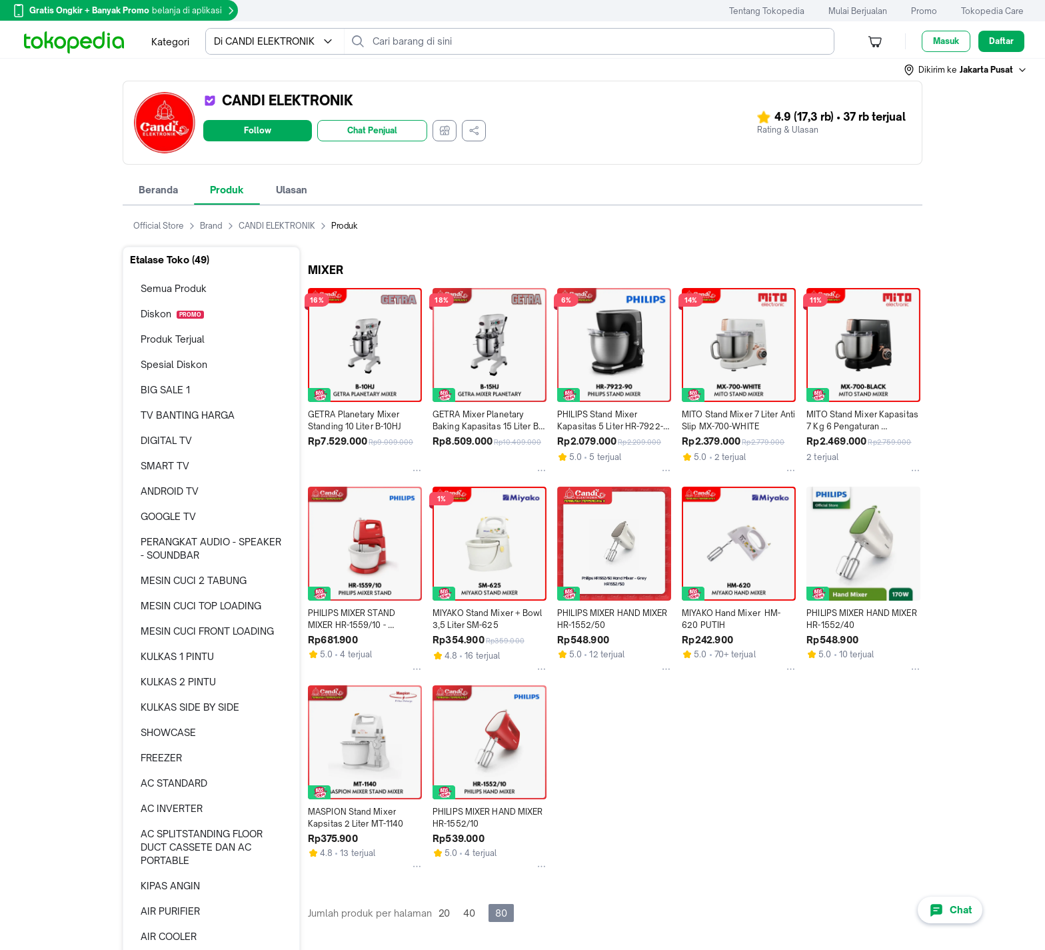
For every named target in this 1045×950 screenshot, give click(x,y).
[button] (965, 70)
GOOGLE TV (168, 516)
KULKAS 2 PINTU (178, 681)
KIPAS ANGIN (170, 885)
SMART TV (165, 465)
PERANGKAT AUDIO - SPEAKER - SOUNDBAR (211, 548)
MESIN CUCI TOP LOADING (201, 605)
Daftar (1001, 41)
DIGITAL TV (166, 440)
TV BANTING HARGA (188, 415)
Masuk (946, 41)
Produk (227, 189)
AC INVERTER (172, 808)
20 (444, 913)
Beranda (158, 189)
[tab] (158, 190)
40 (469, 913)
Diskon (172, 313)
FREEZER (161, 757)
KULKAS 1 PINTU (177, 656)
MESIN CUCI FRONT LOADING (207, 631)
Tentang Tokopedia (766, 11)
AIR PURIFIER (170, 911)
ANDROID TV (170, 491)
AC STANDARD (174, 783)
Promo (924, 11)
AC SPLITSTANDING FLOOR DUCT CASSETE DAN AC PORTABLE (202, 847)
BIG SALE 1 (165, 389)
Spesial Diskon (174, 364)
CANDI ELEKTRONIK (285, 226)
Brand (219, 226)
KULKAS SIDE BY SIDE (190, 707)
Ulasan (291, 189)
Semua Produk (174, 288)
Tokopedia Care (992, 11)
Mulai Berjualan (857, 11)
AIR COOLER (169, 936)
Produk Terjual (173, 339)
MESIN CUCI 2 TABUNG (194, 580)
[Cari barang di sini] (599, 41)
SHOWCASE (168, 732)
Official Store (166, 226)
